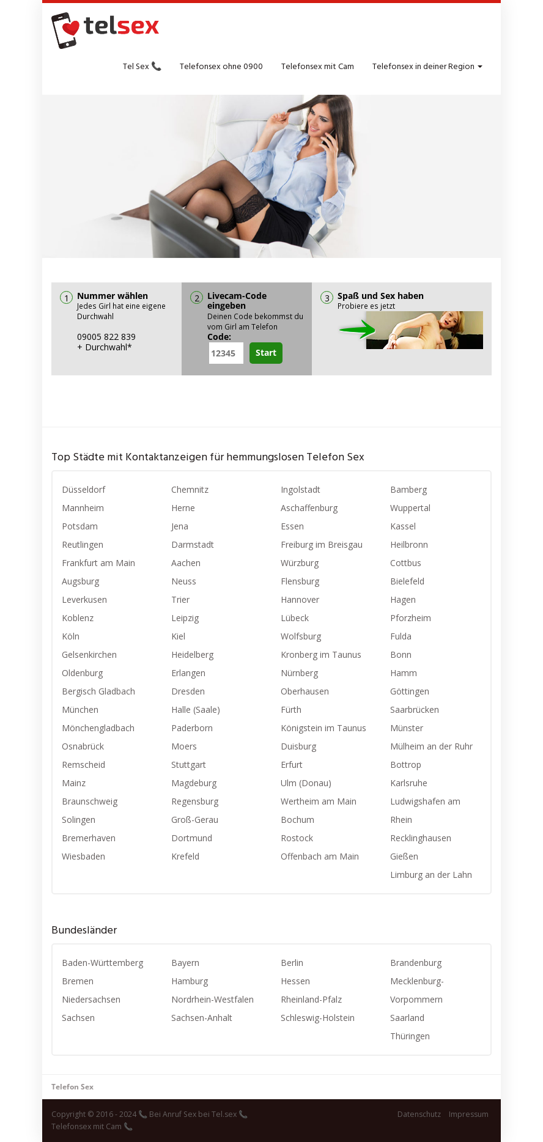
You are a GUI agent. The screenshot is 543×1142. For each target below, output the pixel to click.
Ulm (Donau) (306, 783)
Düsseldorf (83, 489)
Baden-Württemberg (102, 962)
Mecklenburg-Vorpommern (417, 990)
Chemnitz (190, 489)
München (80, 709)
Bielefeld (407, 581)
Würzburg (300, 563)
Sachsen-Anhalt (201, 1017)
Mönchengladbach (98, 728)
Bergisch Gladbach (98, 691)
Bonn (401, 654)
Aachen (186, 563)
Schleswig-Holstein (318, 1017)
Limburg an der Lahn (431, 874)
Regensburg (194, 801)
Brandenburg (415, 962)
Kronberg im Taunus (321, 654)
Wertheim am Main (318, 801)
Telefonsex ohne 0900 (221, 67)
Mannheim (83, 508)
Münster (406, 728)
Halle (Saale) (195, 709)
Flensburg (300, 581)
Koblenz (78, 618)
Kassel (403, 526)
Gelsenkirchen (89, 654)
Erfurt (292, 764)
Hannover (300, 599)
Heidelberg (192, 654)
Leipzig (185, 618)
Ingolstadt (300, 489)
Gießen (404, 856)
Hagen (403, 599)
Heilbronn (409, 544)
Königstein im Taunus (323, 728)
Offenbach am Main (320, 856)
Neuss (183, 581)
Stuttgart (188, 764)
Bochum (297, 819)
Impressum (469, 1114)
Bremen (78, 981)
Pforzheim (410, 618)
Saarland (407, 1017)
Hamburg (189, 981)
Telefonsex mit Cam (317, 67)
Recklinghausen (420, 838)
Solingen (78, 819)
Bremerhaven (89, 838)
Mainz (74, 783)
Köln (70, 636)
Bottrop (405, 764)
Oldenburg (82, 673)
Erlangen (188, 673)
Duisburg (298, 746)
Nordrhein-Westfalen (212, 999)
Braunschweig (89, 801)
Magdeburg (193, 783)
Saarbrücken (414, 709)
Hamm (403, 673)
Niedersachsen (91, 999)
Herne (183, 508)
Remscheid (83, 764)
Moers (184, 746)
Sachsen (78, 1017)
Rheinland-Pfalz (311, 999)
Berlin (292, 962)
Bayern (185, 962)
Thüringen (410, 1036)
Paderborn (192, 728)
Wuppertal (410, 508)
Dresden (188, 691)
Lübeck (295, 618)
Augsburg (80, 581)
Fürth (291, 709)
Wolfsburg (301, 636)
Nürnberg (299, 673)
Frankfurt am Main (98, 563)
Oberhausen (305, 691)
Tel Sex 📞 (142, 67)
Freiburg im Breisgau (322, 544)
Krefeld (185, 856)
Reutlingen (82, 544)
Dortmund (191, 838)
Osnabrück (83, 746)
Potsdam (80, 526)
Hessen (295, 981)
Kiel (178, 636)
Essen (292, 526)
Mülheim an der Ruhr (431, 746)
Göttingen (409, 691)
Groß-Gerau (194, 819)
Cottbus (405, 563)
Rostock (297, 838)
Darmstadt (192, 544)
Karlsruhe (408, 783)
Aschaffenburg (309, 508)
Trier (180, 599)
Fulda (401, 636)
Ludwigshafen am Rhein (425, 810)
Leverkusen (84, 599)
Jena (179, 526)
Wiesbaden (83, 856)
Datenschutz (419, 1114)
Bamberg (408, 489)
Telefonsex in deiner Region (427, 67)
